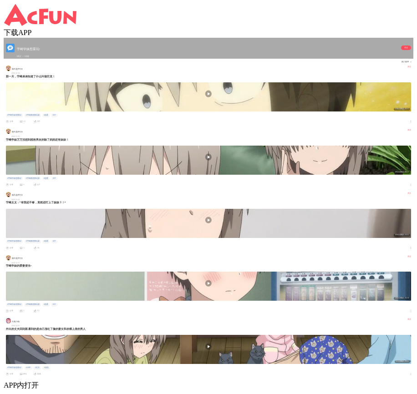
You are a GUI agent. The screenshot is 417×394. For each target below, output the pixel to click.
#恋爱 (46, 115)
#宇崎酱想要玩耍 (33, 115)
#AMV (28, 368)
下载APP (17, 32)
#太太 (37, 368)
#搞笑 (46, 368)
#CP (54, 115)
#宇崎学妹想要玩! (14, 115)
